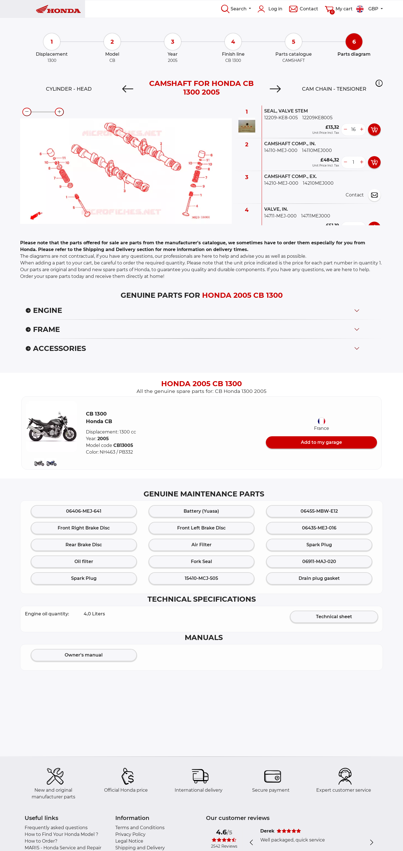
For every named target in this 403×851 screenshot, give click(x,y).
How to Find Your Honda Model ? (61, 834)
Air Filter (201, 544)
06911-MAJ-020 (319, 561)
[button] (379, 83)
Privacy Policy (130, 834)
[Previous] (127, 89)
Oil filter (83, 561)
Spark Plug (319, 544)
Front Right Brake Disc (84, 528)
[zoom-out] (26, 112)
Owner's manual (84, 655)
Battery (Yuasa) (201, 511)
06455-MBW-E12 (319, 511)
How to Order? (41, 841)
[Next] (275, 89)
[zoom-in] (59, 112)
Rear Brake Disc (83, 544)
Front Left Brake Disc (201, 528)
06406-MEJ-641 (83, 511)
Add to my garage (321, 442)
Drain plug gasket (319, 578)
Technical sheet (334, 616)
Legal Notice (129, 841)
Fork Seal (201, 561)
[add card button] (374, 129)
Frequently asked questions (56, 827)
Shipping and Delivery (140, 847)
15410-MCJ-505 (201, 578)
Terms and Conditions (140, 827)
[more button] (361, 129)
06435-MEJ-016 (319, 528)
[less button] (345, 129)
